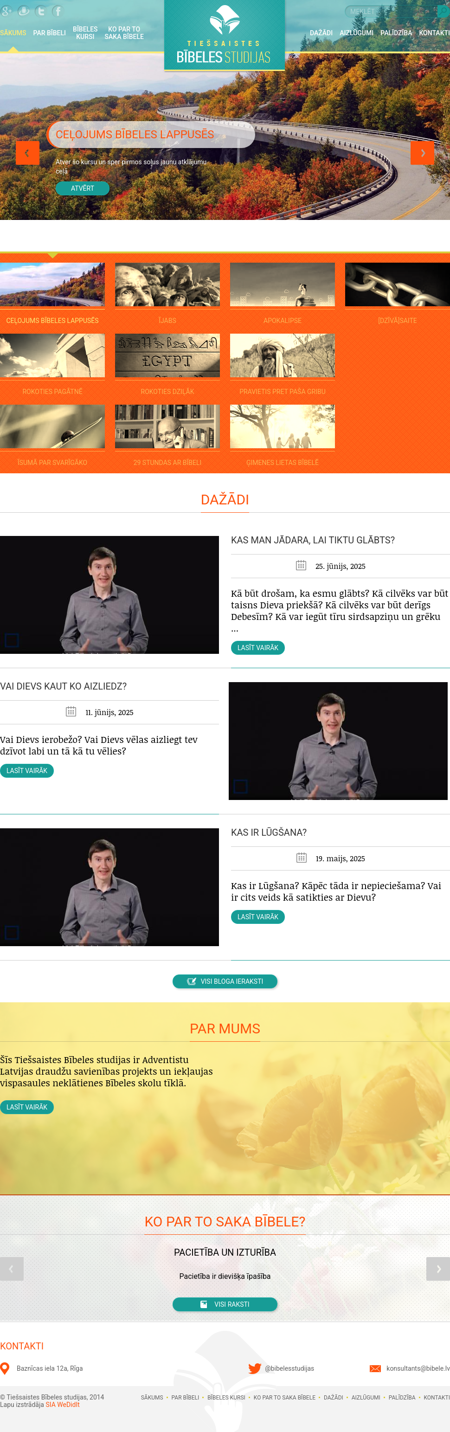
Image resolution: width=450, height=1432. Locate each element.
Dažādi (321, 33)
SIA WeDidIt (62, 1404)
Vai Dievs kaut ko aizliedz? (63, 686)
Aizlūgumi (356, 33)
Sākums (13, 33)
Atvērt (82, 188)
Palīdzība (396, 33)
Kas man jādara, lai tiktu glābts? (313, 540)
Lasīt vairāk (258, 647)
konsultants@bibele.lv (418, 1368)
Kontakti (434, 33)
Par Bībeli (49, 33)
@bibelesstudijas (289, 1368)
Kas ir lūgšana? (269, 832)
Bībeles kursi (85, 33)
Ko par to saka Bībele (124, 33)
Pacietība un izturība (225, 1252)
